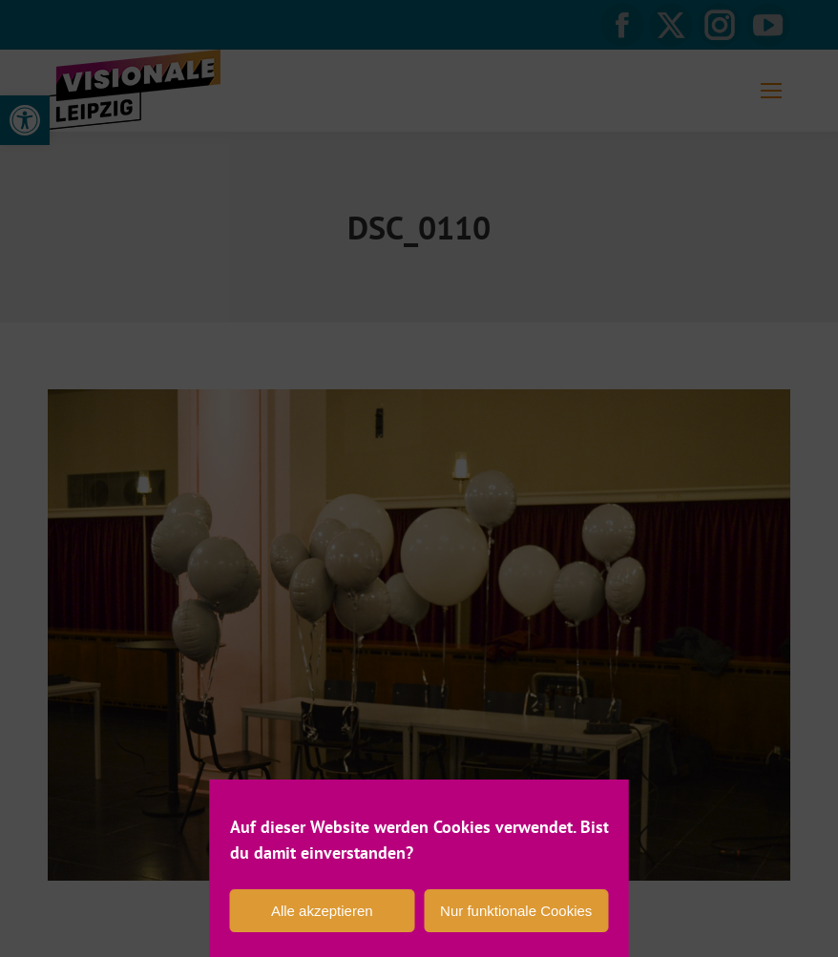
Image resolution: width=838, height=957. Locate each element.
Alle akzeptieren (322, 911)
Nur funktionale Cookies (516, 911)
